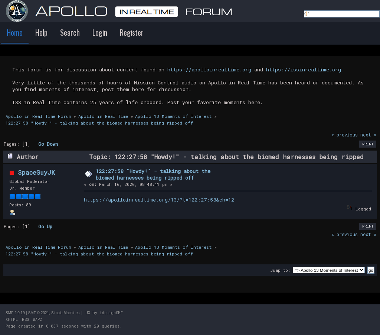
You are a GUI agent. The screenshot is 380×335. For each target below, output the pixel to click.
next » (368, 135)
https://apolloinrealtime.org (209, 69)
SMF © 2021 (38, 313)
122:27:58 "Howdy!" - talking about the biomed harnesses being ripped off (153, 174)
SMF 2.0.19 (15, 313)
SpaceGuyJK (36, 172)
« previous (344, 135)
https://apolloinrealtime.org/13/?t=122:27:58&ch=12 (159, 199)
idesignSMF (111, 312)
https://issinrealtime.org (303, 69)
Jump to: (280, 270)
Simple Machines (65, 313)
